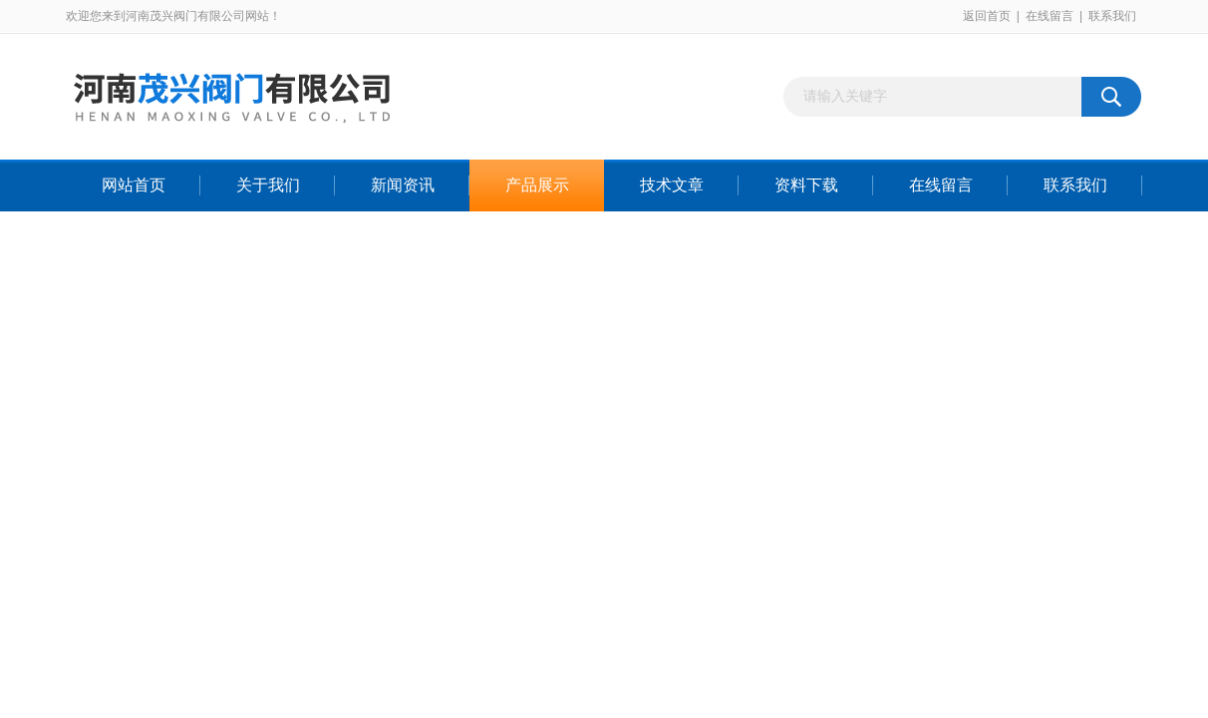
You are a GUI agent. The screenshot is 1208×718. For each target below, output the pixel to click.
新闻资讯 (403, 185)
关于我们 (268, 185)
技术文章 (672, 185)
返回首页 (987, 16)
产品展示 (537, 185)
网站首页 (133, 185)
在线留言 (1049, 16)
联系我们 (1112, 16)
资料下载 (806, 185)
